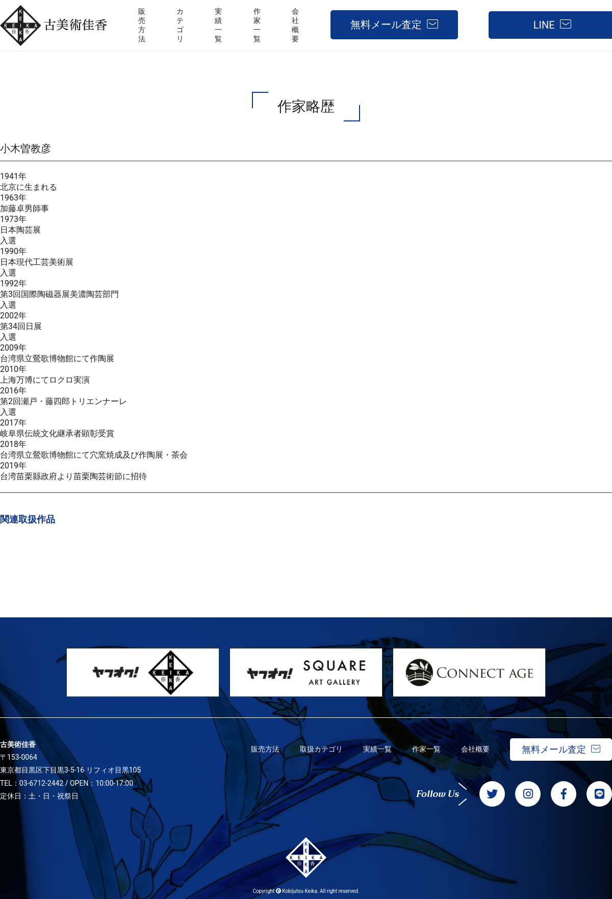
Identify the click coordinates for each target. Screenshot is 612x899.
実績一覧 (377, 749)
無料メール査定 (386, 24)
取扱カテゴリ (321, 749)
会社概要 (475, 749)
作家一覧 (426, 749)
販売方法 (265, 749)
